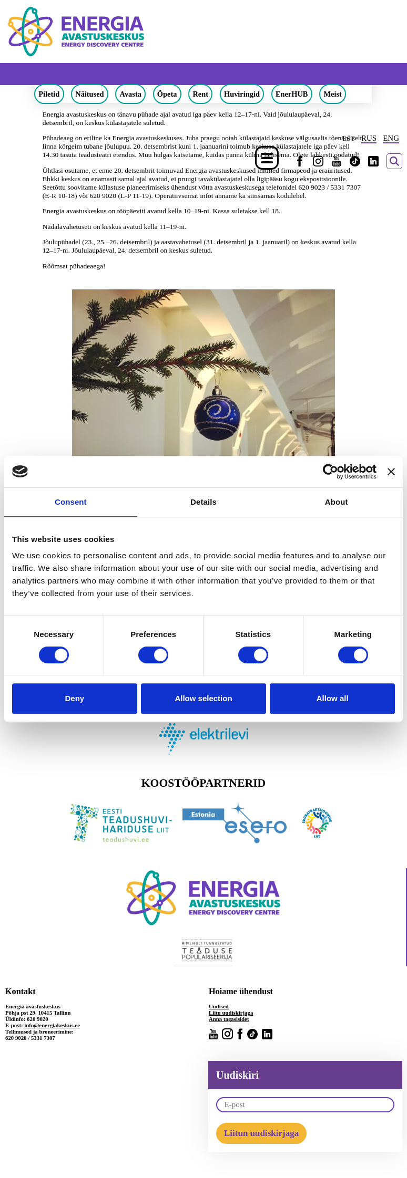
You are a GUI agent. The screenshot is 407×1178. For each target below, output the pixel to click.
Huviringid (242, 94)
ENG (391, 138)
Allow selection (203, 698)
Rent (200, 94)
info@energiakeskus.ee (52, 1025)
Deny (74, 698)
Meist (332, 94)
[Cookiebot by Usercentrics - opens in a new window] (330, 471)
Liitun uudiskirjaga (261, 1133)
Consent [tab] (71, 501)
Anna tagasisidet (229, 1019)
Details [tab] (203, 501)
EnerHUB (292, 94)
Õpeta (167, 94)
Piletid (48, 94)
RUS (369, 138)
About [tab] (336, 501)
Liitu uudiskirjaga (231, 1012)
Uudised (219, 1006)
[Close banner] (391, 471)
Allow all (333, 698)
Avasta (130, 94)
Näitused (89, 94)
